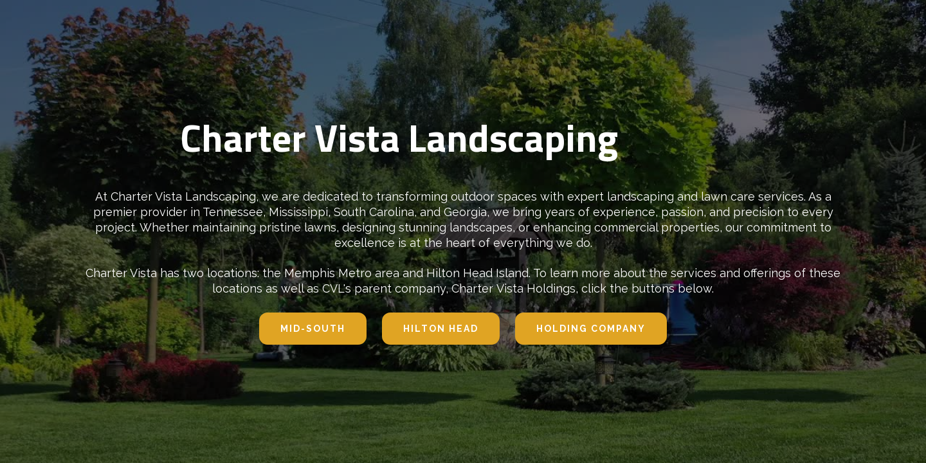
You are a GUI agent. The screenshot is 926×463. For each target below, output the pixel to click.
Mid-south (312, 328)
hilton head (440, 328)
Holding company (591, 328)
